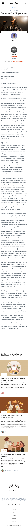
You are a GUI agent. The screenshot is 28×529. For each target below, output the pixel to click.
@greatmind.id (14, 56)
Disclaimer (14, 521)
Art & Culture (14, 10)
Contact (13, 512)
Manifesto (14, 509)
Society (14, 7)
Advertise (14, 518)
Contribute (14, 515)
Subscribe (23, 493)
